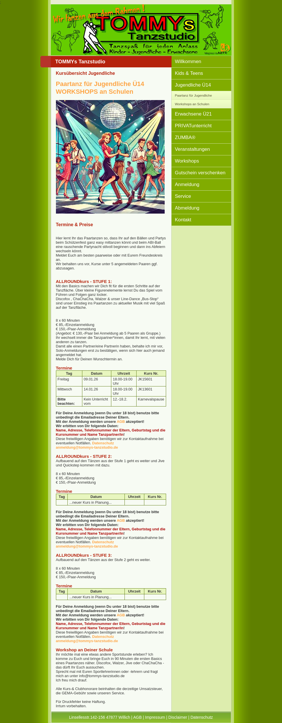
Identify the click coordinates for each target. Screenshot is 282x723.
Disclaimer (177, 717)
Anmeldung (187, 184)
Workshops (187, 161)
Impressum (155, 717)
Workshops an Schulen (192, 104)
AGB (121, 421)
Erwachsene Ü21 (193, 114)
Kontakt (183, 219)
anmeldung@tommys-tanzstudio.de (87, 447)
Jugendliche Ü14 (193, 85)
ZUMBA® (185, 137)
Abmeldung (187, 208)
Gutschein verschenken (200, 172)
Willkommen (188, 61)
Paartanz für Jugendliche (193, 95)
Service (183, 196)
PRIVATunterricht (193, 125)
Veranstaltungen (192, 149)
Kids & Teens (189, 73)
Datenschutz (103, 443)
